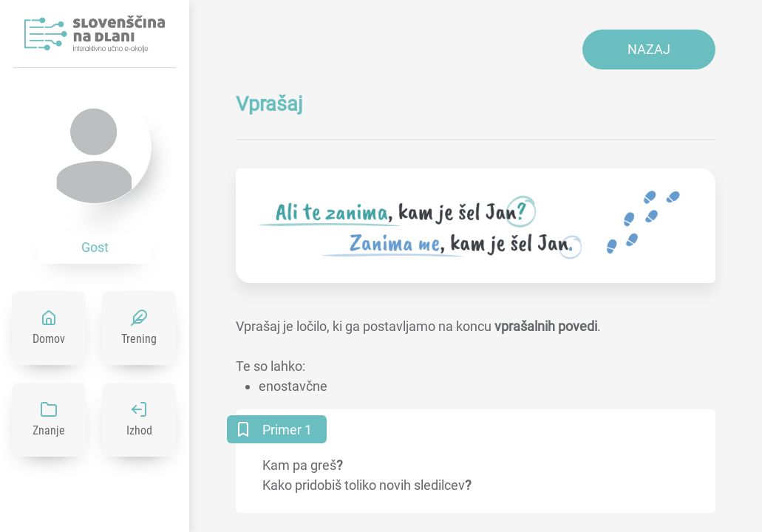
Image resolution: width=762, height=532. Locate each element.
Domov (49, 339)
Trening (139, 339)
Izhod (139, 430)
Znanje (49, 430)
